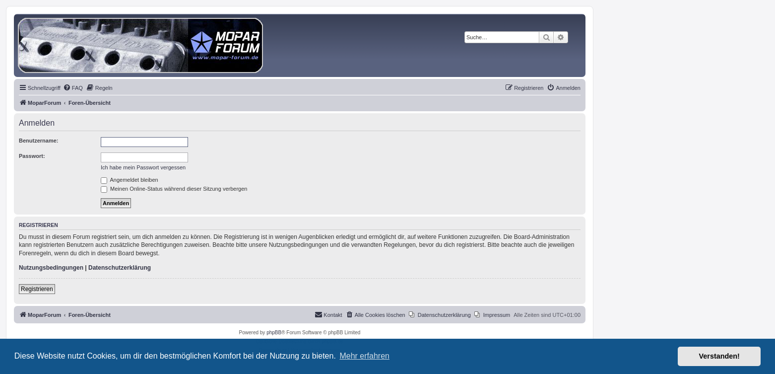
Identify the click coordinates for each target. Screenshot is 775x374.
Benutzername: (38, 141)
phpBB (273, 332)
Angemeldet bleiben (129, 180)
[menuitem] (73, 88)
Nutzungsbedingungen (51, 267)
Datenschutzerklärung (119, 267)
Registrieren (37, 289)
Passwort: (32, 156)
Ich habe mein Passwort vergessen (143, 167)
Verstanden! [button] (719, 356)
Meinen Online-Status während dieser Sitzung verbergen (174, 189)
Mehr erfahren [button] (364, 356)
